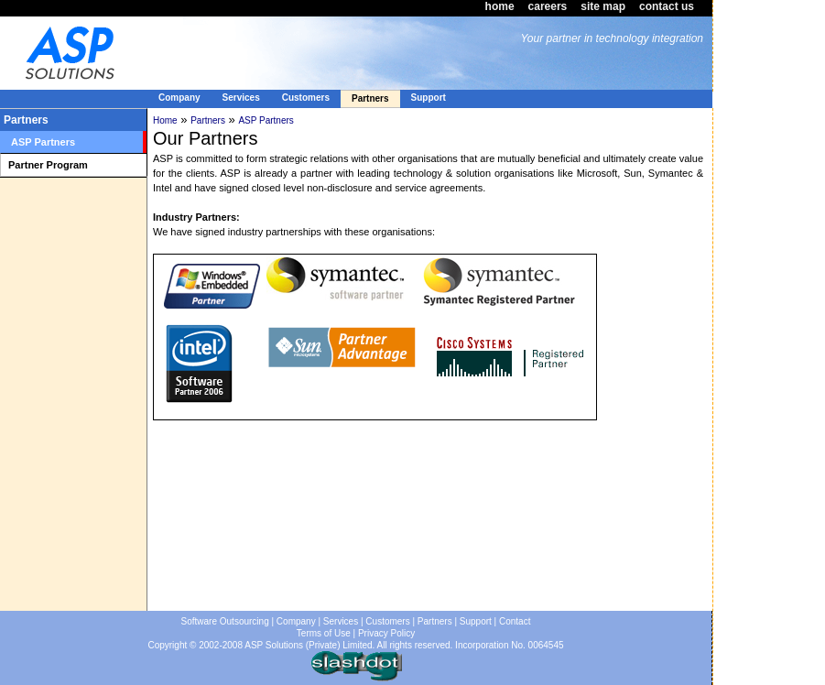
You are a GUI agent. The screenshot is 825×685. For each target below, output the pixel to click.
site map (603, 6)
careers (548, 6)
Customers (387, 621)
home (500, 6)
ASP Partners (265, 120)
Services (340, 621)
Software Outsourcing (225, 621)
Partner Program (48, 164)
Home (165, 120)
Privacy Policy (386, 633)
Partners (207, 120)
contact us (666, 6)
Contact (514, 621)
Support (476, 621)
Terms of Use (324, 633)
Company (296, 621)
